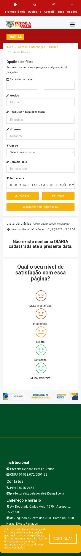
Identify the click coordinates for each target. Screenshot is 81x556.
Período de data (19, 79)
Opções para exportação (40, 206)
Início (9, 47)
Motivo (12, 95)
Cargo (12, 145)
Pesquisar (22, 196)
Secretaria (15, 178)
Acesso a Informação (31, 47)
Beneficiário (16, 162)
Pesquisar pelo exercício (25, 111)
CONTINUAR (63, 539)
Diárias (53, 47)
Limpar (58, 196)
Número (13, 129)
